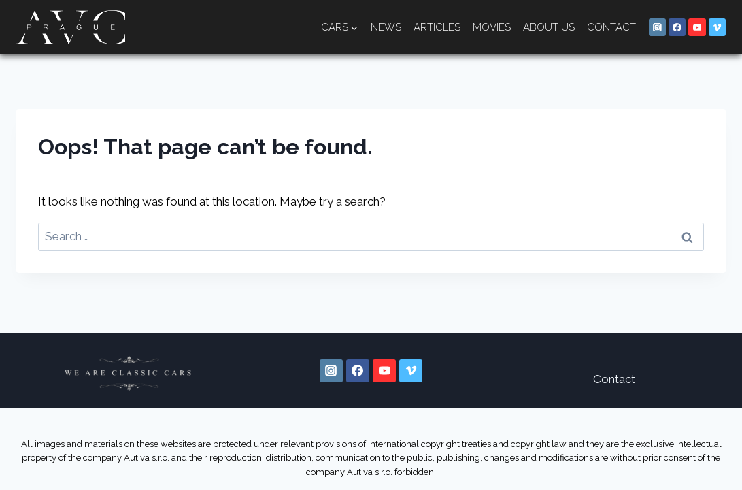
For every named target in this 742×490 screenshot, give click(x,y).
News (386, 27)
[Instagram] (658, 27)
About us (549, 27)
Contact (611, 27)
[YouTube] (697, 27)
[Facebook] (677, 27)
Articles (437, 27)
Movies (492, 27)
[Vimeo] (717, 27)
